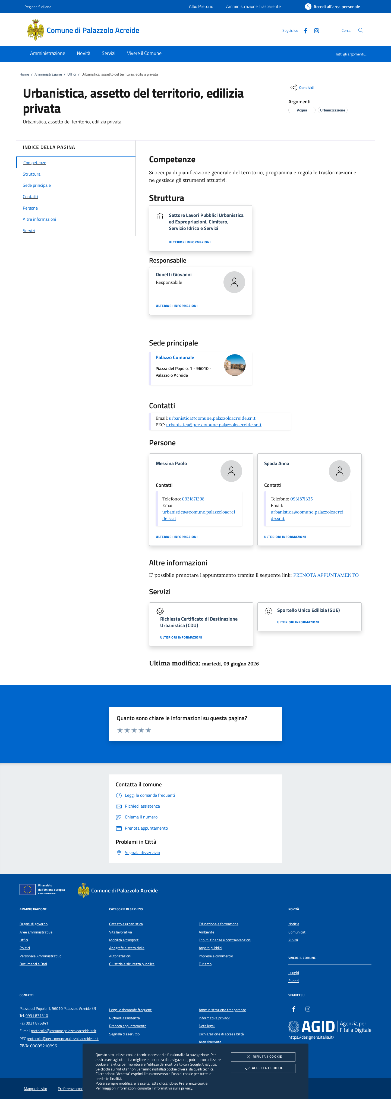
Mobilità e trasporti (124, 940)
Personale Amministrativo (40, 956)
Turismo (205, 964)
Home (24, 74)
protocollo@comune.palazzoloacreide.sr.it (63, 1031)
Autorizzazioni (120, 956)
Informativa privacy (214, 1018)
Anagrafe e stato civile (126, 948)
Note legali (207, 1026)
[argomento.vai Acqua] (302, 110)
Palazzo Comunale (175, 357)
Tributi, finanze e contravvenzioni (225, 940)
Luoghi (293, 973)
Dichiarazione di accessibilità (221, 1034)
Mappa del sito (35, 1089)
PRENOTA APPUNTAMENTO (326, 575)
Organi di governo (34, 924)
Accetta (263, 1068)
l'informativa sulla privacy (172, 1088)
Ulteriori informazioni (190, 242)
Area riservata (210, 1042)
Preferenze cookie (193, 1083)
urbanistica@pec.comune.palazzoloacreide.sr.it (213, 424)
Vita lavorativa (120, 932)
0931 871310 (37, 1016)
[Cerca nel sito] (361, 30)
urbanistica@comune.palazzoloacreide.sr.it (212, 418)
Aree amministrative (36, 932)
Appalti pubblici (210, 948)
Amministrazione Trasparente (253, 6)
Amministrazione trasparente (222, 1010)
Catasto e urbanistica (126, 924)
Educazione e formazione (218, 924)
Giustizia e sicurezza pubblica (131, 964)
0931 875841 (37, 1023)
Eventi (293, 981)
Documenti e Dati (33, 964)
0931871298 (193, 499)
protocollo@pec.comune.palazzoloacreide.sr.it (63, 1039)
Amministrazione (48, 74)
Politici (25, 948)
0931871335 (301, 499)
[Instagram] (314, 30)
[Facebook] (303, 30)
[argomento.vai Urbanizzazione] (332, 110)
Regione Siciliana (37, 7)
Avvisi (293, 940)
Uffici (71, 74)
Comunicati (297, 932)
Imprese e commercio (216, 956)
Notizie (293, 924)
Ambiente (206, 932)
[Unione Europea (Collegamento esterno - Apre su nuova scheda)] (44, 890)
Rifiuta (263, 1057)
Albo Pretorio (201, 6)
